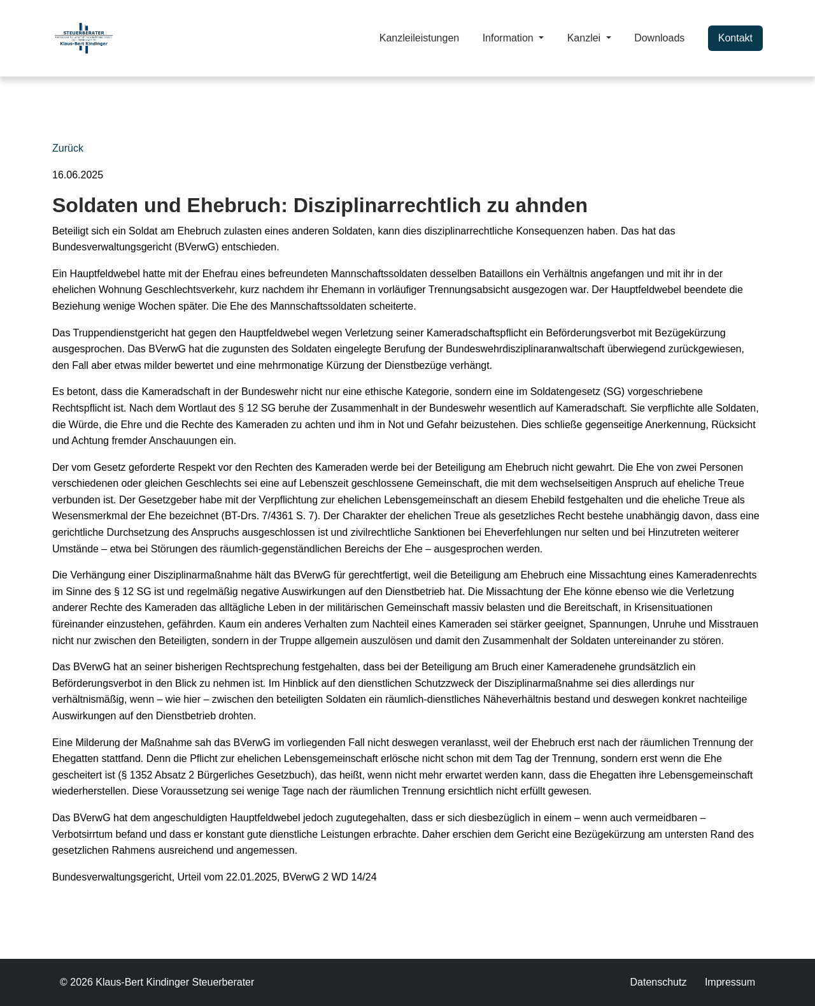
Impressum (730, 982)
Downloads (659, 37)
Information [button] (509, 37)
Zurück (67, 148)
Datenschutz (658, 982)
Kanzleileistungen (419, 37)
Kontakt (735, 37)
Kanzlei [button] (585, 37)
